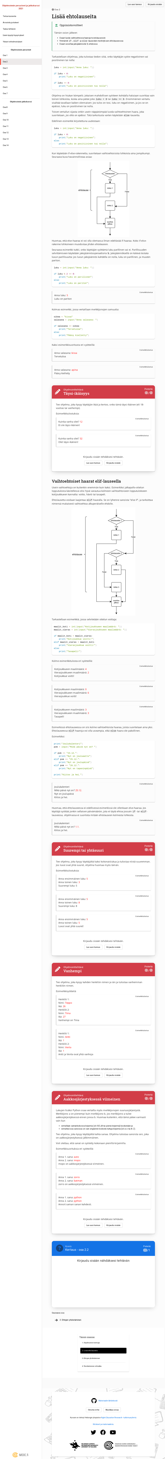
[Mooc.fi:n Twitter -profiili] (93, 1435)
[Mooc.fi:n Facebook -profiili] (103, 1435)
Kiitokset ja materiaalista (103, 1423)
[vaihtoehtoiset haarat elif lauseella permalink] (122, 480)
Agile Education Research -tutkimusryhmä (118, 1416)
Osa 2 (56, 9)
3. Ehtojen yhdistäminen (68, 1318)
